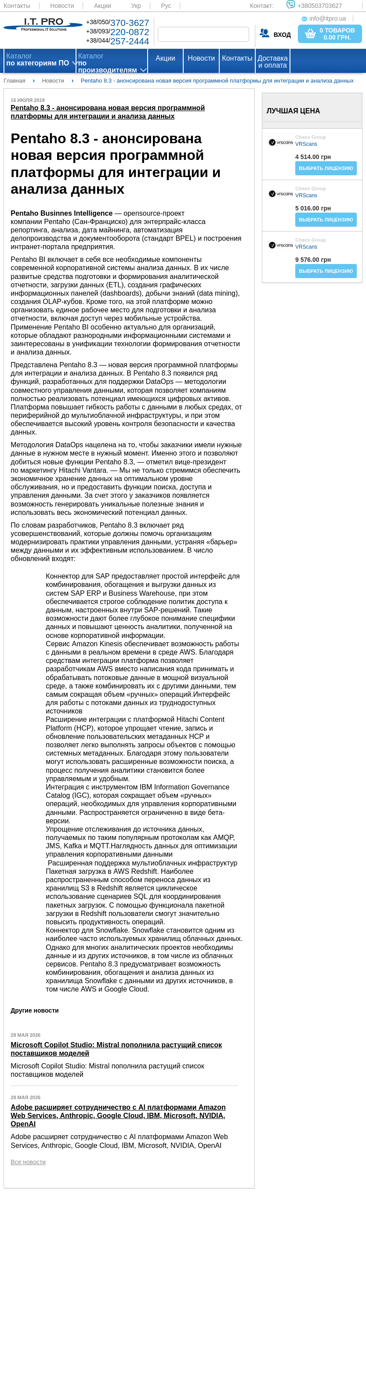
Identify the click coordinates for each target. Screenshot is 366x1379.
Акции (102, 5)
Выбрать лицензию (326, 168)
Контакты (17, 5)
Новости (62, 5)
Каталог (37, 60)
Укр (136, 5)
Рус (166, 5)
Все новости (28, 1161)
